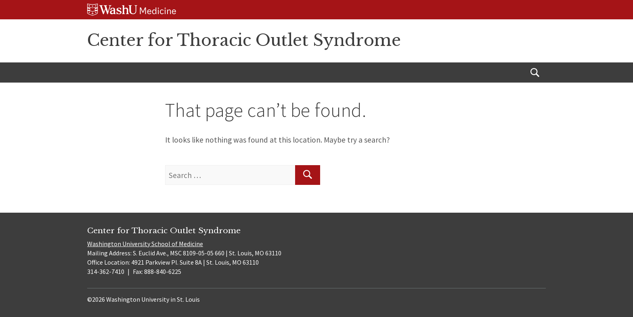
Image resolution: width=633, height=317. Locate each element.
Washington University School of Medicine (145, 244)
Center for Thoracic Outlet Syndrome (244, 40)
